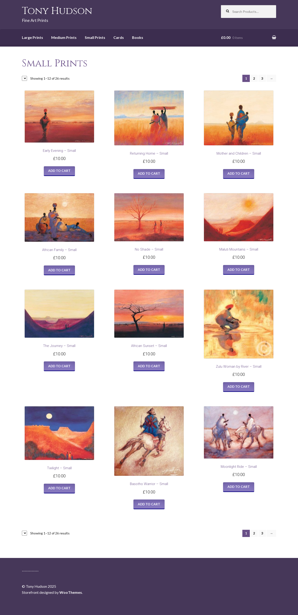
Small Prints (95, 37)
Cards (118, 37)
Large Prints (32, 37)
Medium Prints (64, 37)
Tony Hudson (57, 10)
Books (137, 37)
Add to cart (59, 171)
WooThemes (70, 592)
